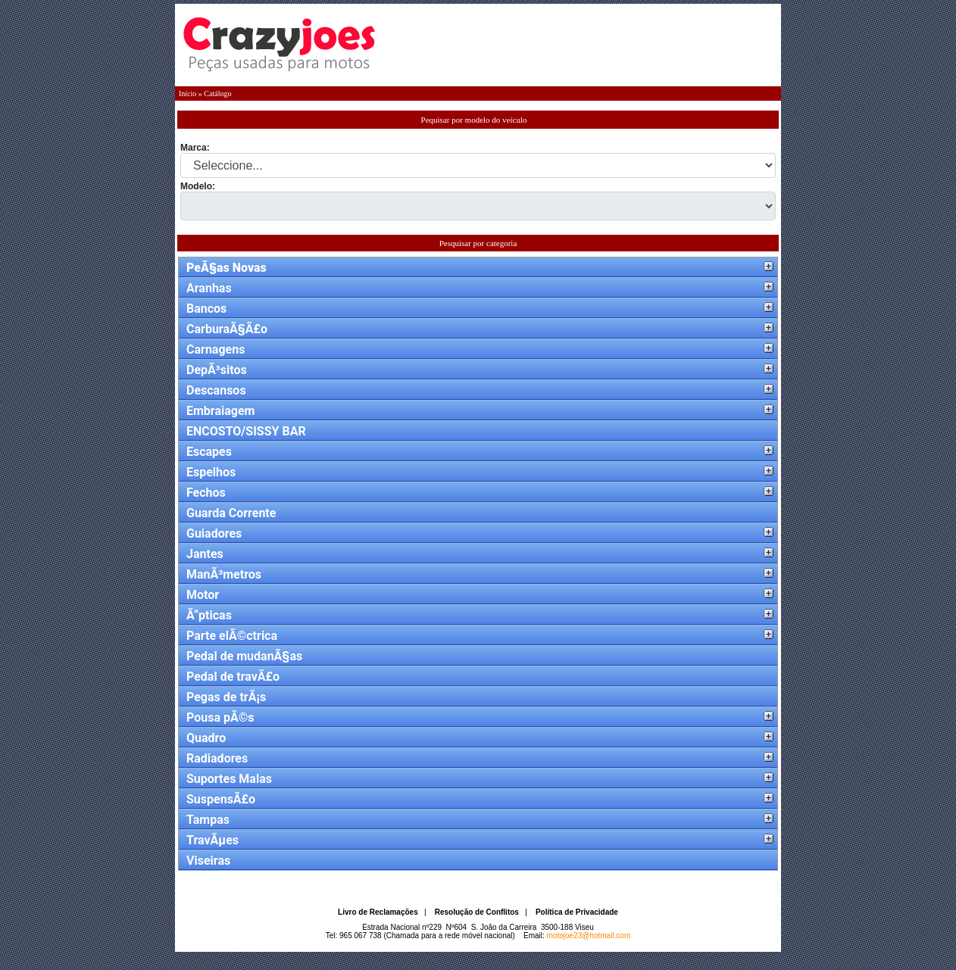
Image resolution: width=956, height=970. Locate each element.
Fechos (206, 492)
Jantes (204, 554)
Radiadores (217, 758)
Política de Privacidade (577, 912)
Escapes (209, 451)
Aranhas (209, 288)
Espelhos (211, 472)
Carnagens (215, 349)
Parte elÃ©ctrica (231, 635)
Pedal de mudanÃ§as (244, 656)
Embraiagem (220, 411)
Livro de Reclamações (378, 912)
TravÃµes (212, 840)
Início (187, 93)
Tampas (208, 819)
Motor (202, 595)
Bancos (206, 308)
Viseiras (208, 860)
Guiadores (214, 533)
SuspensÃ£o (220, 799)
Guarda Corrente (231, 513)
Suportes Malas (229, 779)
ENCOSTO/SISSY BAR (246, 431)
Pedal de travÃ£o (233, 676)
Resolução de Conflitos (477, 912)
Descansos (216, 390)
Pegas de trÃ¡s (226, 697)
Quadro (206, 738)
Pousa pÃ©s (220, 717)
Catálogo (217, 93)
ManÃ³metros (223, 574)
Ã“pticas (209, 615)
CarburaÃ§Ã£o (226, 329)
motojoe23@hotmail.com (589, 935)
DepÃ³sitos (216, 370)
